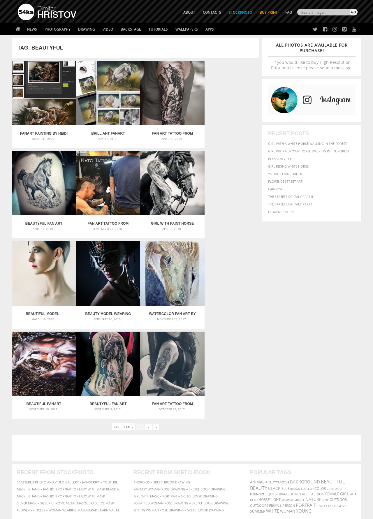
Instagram (201, 464)
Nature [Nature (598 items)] (313, 402)
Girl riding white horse (288, 166)
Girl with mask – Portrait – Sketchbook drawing (175, 399)
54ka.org (66, 512)
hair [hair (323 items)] (353, 397)
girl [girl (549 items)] (344, 397)
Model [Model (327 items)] (299, 403)
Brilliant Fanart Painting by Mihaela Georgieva (104, 131)
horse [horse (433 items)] (264, 402)
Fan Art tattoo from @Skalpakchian (228, 307)
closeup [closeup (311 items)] (307, 392)
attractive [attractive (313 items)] (280, 385)
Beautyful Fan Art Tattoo (166, 307)
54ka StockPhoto (32, 456)
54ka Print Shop (31, 449)
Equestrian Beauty (78, 499)
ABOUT (189, 12)
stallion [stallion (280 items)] (340, 409)
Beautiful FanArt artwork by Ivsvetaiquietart (104, 307)
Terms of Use (98, 512)
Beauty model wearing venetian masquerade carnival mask (228, 219)
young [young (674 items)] (304, 414)
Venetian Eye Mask (113, 499)
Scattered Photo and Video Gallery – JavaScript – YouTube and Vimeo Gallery (70, 385)
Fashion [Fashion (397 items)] (316, 397)
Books (107, 464)
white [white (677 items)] (272, 414)
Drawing (86, 29)
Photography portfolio (38, 464)
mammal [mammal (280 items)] (287, 403)
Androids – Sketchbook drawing (161, 385)
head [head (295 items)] (254, 403)
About (107, 449)
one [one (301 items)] (325, 403)
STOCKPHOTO (240, 12)
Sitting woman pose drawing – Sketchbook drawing (178, 413)
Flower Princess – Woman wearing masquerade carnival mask (70, 413)
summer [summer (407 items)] (257, 414)
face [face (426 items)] (304, 397)
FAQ (288, 12)
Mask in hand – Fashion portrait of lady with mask (61, 399)
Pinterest (200, 472)
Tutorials (158, 29)
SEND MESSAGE (306, 461)
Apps (209, 29)
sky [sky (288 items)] (330, 409)
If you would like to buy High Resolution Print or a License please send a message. (312, 56)
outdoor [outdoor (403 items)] (338, 402)
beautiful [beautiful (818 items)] (333, 384)
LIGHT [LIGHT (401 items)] (276, 402)
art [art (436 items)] (268, 385)
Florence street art (285, 181)
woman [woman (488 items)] (287, 414)
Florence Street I (283, 212)
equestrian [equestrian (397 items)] (276, 397)
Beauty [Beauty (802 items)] (258, 391)
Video (108, 29)
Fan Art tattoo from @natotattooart (42, 219)
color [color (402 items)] (320, 391)
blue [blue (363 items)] (285, 391)
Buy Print (269, 12)
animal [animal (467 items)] (257, 385)
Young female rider (285, 174)
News (32, 29)
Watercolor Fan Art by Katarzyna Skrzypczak (42, 307)
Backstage (131, 29)
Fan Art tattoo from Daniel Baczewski (166, 131)
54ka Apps (25, 478)
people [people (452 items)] (275, 408)
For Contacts (114, 478)
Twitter (200, 449)
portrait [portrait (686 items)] (306, 408)
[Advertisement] (188, 351)
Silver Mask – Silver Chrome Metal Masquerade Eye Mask (65, 406)
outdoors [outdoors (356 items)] (259, 409)
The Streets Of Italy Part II (290, 196)
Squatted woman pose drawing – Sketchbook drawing (180, 406)
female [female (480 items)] (332, 397)
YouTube (200, 480)
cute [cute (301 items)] (330, 392)
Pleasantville (280, 158)
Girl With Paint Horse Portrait (104, 219)
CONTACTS (212, 12)
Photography (58, 29)
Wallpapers (186, 29)
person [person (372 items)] (288, 408)
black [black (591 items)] (274, 391)
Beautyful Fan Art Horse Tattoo (228, 131)
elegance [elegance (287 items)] (257, 397)
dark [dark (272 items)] (338, 392)
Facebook (201, 457)
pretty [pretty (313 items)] (322, 409)
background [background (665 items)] (305, 385)
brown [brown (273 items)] (295, 392)
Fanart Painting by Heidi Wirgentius (42, 131)
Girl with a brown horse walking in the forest (308, 151)
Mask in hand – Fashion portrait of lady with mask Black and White (70, 392)
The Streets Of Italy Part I (290, 204)
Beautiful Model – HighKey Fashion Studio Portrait (166, 219)
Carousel (276, 189)
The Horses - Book (33, 471)
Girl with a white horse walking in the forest (307, 143)
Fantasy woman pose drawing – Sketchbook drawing (179, 392)
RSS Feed (139, 499)
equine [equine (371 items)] (293, 397)
